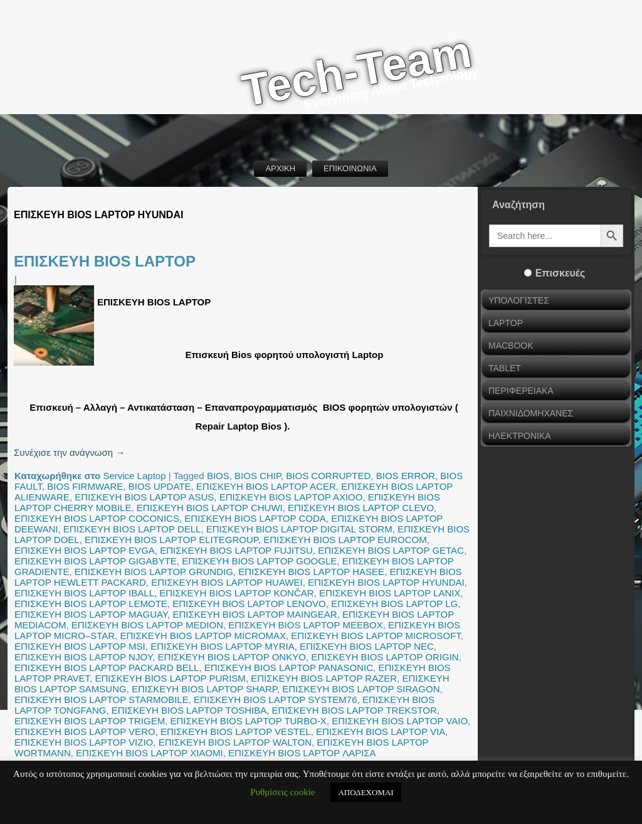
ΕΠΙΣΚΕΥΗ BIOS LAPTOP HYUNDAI (386, 582)
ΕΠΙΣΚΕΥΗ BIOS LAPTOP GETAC (391, 550)
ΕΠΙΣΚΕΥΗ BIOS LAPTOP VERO (84, 731)
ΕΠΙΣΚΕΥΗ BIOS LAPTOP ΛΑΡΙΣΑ (302, 752)
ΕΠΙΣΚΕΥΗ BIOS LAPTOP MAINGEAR (254, 614)
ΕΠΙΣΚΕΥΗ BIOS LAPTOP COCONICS (96, 518)
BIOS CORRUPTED (328, 475)
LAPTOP (505, 323)
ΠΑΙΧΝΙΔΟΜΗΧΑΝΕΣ (530, 413)
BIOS (218, 475)
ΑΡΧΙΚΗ (280, 168)
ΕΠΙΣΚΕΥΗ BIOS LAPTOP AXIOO (291, 497)
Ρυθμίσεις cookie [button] (282, 792)
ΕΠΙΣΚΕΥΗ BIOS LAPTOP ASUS (144, 497)
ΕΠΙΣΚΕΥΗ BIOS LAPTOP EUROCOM (344, 539)
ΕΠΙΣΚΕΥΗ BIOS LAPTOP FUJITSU (236, 550)
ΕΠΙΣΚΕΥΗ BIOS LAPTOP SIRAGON (360, 689)
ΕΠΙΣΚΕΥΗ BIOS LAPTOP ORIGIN (384, 657)
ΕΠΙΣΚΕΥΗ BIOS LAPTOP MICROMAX (203, 635)
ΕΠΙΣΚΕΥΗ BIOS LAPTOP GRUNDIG (154, 571)
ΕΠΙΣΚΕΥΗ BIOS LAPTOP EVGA (84, 550)
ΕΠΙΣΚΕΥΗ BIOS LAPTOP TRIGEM (89, 721)
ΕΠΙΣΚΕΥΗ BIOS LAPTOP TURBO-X (249, 721)
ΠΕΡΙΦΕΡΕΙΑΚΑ (521, 391)
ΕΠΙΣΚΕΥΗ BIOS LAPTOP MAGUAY (90, 614)
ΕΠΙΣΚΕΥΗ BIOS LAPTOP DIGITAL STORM (299, 529)
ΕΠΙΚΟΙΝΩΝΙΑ (350, 168)
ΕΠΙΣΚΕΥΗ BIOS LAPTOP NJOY (83, 657)
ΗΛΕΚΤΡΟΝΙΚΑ (519, 436)
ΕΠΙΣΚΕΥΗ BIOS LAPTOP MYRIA (222, 646)
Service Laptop (134, 475)
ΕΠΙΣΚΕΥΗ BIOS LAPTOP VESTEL (235, 731)
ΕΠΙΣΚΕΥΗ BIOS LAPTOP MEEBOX (305, 625)
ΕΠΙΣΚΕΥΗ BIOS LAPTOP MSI (79, 646)
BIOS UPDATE (160, 486)
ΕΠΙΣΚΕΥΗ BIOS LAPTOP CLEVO (361, 507)
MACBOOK (511, 346)
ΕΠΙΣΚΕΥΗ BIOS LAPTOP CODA (254, 518)
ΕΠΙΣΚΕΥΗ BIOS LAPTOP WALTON (235, 742)
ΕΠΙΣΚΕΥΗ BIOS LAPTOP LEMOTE (90, 603)
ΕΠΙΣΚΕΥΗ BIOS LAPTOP (105, 261)
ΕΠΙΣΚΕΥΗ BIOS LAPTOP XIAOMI (149, 752)
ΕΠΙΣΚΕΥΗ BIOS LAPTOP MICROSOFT (375, 635)
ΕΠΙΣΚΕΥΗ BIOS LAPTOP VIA (380, 731)
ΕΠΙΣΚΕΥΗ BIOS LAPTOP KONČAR (236, 593)
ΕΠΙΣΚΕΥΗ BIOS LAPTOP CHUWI (210, 507)
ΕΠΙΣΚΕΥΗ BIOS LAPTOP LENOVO (249, 603)
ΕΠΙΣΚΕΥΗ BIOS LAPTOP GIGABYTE (95, 561)
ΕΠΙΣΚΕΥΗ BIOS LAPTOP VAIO (400, 721)
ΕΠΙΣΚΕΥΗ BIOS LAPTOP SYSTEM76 (275, 699)
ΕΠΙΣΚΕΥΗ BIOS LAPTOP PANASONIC (288, 667)
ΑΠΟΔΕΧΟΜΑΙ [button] (365, 792)
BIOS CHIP (257, 475)
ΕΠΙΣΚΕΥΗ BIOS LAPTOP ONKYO (232, 657)
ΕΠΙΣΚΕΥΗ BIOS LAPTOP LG (394, 603)
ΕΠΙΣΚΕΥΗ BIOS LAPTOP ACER (266, 486)
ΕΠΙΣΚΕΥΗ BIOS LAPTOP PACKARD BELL (106, 667)
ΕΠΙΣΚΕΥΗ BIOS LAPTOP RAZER (324, 678)
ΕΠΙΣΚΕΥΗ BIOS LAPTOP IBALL (84, 593)
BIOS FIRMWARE (85, 486)
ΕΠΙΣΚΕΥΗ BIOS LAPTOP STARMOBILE (101, 699)
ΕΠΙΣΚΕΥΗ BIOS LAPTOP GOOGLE (259, 561)
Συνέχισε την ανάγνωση (69, 452)
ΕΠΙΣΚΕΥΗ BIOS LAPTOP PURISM (170, 678)
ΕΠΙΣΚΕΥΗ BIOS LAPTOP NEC (367, 646)
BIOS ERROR (405, 475)
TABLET (504, 368)
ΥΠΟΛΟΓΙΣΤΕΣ (518, 300)
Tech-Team (356, 71)
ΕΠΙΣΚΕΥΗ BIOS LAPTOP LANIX (389, 593)
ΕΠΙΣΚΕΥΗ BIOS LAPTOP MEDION (147, 625)
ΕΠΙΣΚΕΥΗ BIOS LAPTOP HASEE (311, 571)
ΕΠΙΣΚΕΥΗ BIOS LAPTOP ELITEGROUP (171, 539)
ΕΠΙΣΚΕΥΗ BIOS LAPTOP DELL (132, 529)
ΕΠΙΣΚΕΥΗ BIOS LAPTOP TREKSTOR (354, 710)
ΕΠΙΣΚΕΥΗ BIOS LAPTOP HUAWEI (227, 582)
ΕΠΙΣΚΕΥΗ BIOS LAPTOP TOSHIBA (189, 710)
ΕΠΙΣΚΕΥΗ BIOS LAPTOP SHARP (204, 689)
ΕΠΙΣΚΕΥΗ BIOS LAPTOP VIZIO (83, 742)
